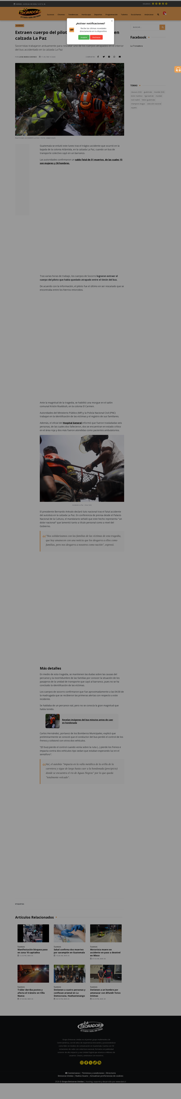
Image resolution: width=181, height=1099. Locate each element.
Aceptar (84, 37)
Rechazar (96, 37)
